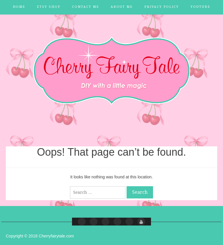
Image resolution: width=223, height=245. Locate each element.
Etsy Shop (48, 7)
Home (19, 7)
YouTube (200, 7)
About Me (122, 7)
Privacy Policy (161, 7)
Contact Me (85, 7)
